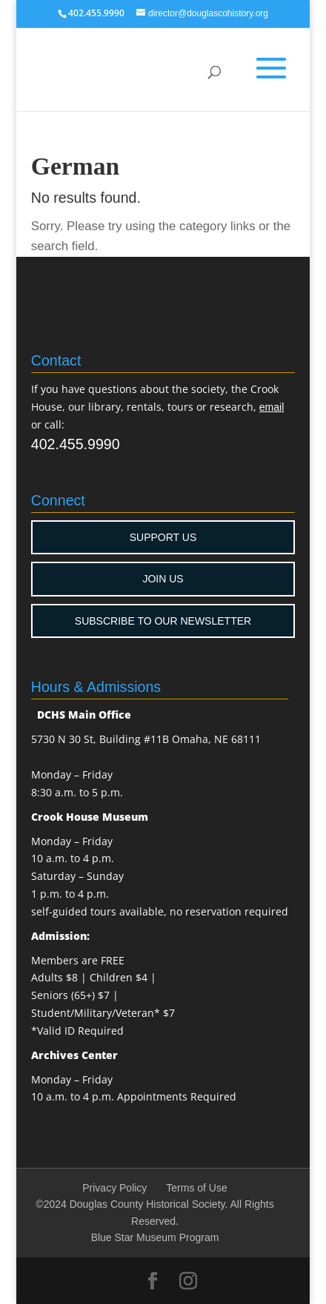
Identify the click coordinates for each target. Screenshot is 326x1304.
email (271, 407)
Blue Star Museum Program (155, 1237)
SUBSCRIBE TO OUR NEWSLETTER (163, 621)
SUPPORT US (163, 537)
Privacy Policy (114, 1188)
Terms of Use (196, 1188)
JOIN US (162, 579)
